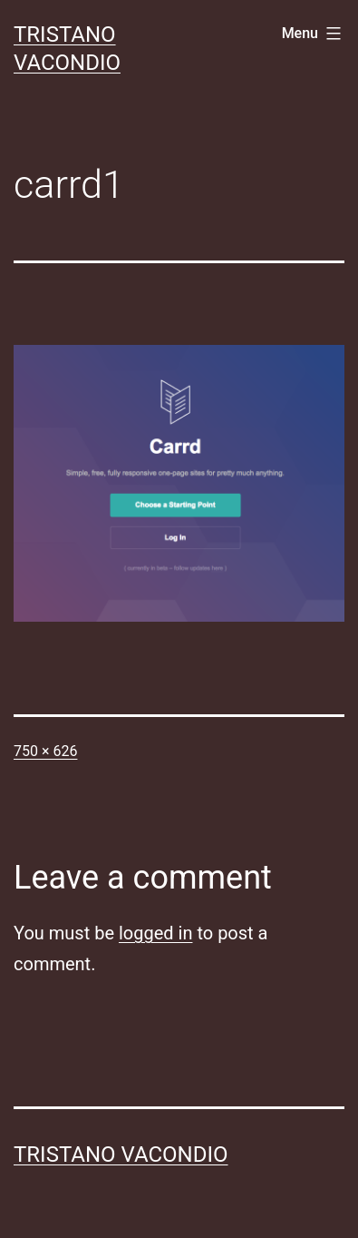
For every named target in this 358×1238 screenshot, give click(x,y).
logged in (155, 933)
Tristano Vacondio (121, 1154)
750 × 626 (45, 751)
